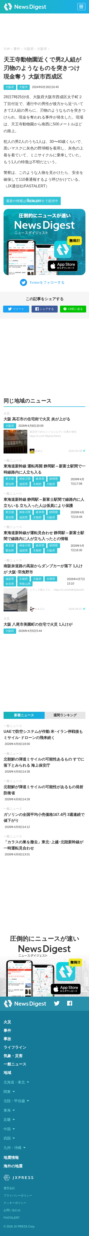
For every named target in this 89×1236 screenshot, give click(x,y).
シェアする (44, 309)
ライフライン (15, 1047)
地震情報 (11, 1158)
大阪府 (29, 49)
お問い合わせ (12, 1210)
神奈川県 (25, 478)
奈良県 (9, 583)
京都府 (37, 484)
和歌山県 (25, 583)
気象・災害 (13, 1056)
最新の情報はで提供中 (32, 201)
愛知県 (9, 484)
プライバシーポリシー (18, 1195)
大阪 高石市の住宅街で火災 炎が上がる (37, 419)
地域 (7, 1073)
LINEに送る (73, 309)
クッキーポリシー (15, 1203)
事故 (7, 1039)
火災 (7, 413)
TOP (7, 49)
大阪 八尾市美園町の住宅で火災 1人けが (38, 624)
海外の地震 (13, 1166)
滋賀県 (23, 484)
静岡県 (53, 478)
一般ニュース (13, 460)
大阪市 (42, 49)
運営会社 (9, 1188)
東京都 (9, 478)
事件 (17, 49)
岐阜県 (40, 478)
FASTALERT (12, 1217)
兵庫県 (51, 579)
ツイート (16, 309)
